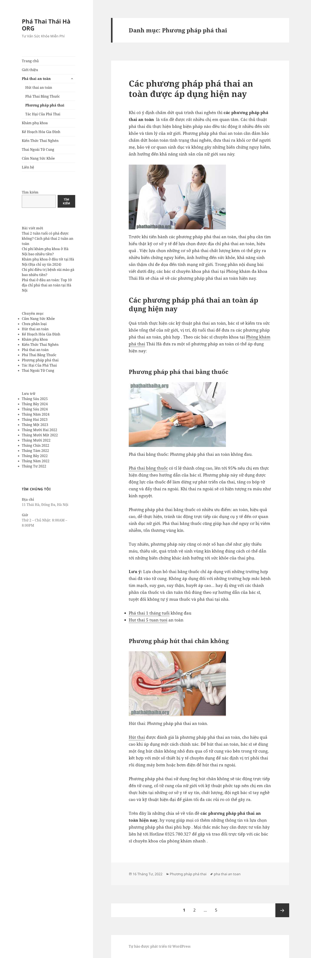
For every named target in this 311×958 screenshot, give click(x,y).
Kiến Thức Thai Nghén (40, 140)
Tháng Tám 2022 (35, 450)
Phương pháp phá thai (44, 105)
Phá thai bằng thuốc (148, 468)
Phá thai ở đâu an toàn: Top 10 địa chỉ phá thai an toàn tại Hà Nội (47, 285)
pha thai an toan (227, 874)
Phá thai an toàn (36, 78)
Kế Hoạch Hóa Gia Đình (41, 131)
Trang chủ (30, 61)
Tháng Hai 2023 (35, 419)
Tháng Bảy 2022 (35, 455)
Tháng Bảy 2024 (35, 403)
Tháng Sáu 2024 (35, 409)
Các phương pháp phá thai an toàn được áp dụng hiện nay (191, 88)
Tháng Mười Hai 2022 (39, 429)
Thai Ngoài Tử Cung (38, 149)
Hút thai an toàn (38, 87)
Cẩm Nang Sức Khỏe (38, 158)
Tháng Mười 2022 (36, 440)
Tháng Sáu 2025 (35, 398)
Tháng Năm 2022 (35, 460)
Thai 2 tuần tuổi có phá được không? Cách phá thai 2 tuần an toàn (47, 238)
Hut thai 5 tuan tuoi (148, 620)
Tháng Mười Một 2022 (40, 434)
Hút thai (137, 737)
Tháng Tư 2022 (34, 466)
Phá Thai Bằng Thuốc (42, 96)
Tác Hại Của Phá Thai (42, 114)
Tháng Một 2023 (35, 424)
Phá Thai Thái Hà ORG (46, 24)
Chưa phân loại (34, 323)
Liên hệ (28, 167)
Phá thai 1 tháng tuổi (149, 613)
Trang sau (282, 910)
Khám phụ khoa (35, 123)
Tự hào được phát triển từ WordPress (159, 946)
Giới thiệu (30, 69)
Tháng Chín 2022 (35, 445)
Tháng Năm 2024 (35, 414)
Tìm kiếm (30, 192)
